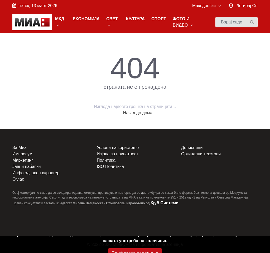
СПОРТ (158, 19)
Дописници (191, 147)
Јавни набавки (26, 166)
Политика (106, 160)
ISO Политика (110, 166)
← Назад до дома (135, 113)
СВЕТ (112, 22)
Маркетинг (22, 160)
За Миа (19, 147)
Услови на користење (118, 147)
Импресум (22, 154)
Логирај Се (247, 5)
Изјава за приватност (117, 154)
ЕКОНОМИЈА (86, 19)
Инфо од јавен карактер (35, 173)
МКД (59, 22)
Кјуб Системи (165, 203)
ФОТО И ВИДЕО (183, 22)
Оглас (18, 179)
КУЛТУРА (135, 19)
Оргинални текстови (201, 154)
